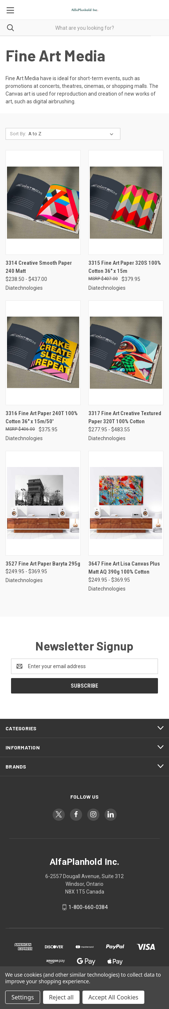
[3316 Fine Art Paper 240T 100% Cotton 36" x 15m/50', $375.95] (43, 353)
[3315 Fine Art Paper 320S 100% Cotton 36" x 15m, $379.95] (126, 202)
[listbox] (72, 133)
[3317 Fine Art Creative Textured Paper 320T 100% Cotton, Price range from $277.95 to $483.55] (126, 353)
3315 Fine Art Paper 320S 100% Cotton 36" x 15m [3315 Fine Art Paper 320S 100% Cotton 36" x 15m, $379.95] (124, 267)
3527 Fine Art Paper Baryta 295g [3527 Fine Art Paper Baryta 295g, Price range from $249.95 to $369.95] (43, 563)
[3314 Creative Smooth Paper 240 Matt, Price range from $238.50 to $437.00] (43, 202)
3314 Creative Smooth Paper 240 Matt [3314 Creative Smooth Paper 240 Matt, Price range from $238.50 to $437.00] (39, 267)
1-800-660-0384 (88, 907)
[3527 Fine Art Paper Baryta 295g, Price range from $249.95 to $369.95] (43, 503)
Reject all (61, 997)
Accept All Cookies (113, 997)
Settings (22, 997)
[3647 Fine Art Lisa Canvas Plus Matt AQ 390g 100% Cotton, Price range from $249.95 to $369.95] (126, 503)
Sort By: (18, 133)
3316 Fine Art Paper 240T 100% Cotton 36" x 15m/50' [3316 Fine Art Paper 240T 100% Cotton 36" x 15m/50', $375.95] (42, 417)
